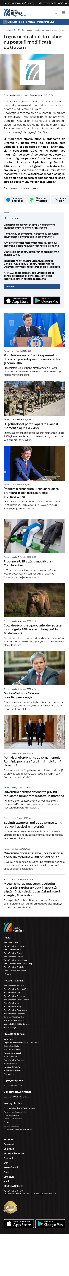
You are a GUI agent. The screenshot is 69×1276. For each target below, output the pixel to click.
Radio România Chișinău (14, 971)
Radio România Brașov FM (14, 989)
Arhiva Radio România (13, 1053)
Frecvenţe (9, 1147)
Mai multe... (11, 289)
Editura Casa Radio (11, 1049)
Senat (6, 1126)
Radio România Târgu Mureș (19, 3)
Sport (7, 1175)
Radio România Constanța (14, 1000)
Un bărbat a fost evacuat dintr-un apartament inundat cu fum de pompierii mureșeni (34, 229)
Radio (7, 1185)
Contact (8, 1161)
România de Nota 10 (12, 1070)
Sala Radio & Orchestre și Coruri (16, 1100)
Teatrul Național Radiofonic (15, 974)
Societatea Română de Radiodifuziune (19, 1112)
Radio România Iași (12, 1006)
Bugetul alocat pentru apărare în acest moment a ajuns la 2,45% (34, 256)
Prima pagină (9, 30)
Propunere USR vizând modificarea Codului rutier (34, 552)
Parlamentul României (13, 1122)
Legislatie (9, 1152)
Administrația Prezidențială (15, 1115)
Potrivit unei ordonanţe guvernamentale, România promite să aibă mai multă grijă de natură (34, 750)
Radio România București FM (16, 992)
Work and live (9, 1077)
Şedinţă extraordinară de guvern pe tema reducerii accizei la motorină (34, 830)
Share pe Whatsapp (41, 202)
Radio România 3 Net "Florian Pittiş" (18, 967)
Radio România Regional (14, 1063)
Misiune (8, 1143)
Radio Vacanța (10, 1031)
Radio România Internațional (15, 964)
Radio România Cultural (13, 957)
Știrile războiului (10, 1060)
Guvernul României (11, 1119)
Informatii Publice (14, 1157)
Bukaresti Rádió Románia (14, 1020)
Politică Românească (12, 1056)
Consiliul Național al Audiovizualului (18, 1133)
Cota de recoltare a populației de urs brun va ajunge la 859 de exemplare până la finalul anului (34, 618)
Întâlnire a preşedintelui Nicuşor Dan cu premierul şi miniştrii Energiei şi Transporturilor (34, 482)
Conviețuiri (8, 1042)
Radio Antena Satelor (12, 953)
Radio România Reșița (13, 1010)
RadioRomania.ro (11, 946)
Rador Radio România (13, 1089)
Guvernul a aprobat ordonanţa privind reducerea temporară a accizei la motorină (34, 799)
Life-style (9, 1180)
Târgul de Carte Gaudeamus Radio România (21, 1046)
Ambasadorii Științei (12, 1074)
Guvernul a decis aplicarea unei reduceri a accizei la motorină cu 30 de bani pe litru (34, 861)
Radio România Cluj (12, 996)
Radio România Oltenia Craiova (16, 1003)
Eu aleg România (10, 1067)
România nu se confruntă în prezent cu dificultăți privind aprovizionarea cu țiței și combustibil (34, 238)
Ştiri (6, 1166)
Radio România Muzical (13, 960)
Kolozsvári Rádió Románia (14, 1024)
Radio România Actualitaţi (14, 950)
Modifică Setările (13, 1189)
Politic (21, 30)
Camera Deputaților (12, 1129)
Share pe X (62, 202)
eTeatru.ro (8, 978)
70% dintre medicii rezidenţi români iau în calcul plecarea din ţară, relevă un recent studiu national (34, 247)
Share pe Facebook (17, 202)
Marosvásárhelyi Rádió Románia (17, 1027)
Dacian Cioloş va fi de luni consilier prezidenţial (34, 684)
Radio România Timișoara (14, 1017)
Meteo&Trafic (11, 1171)
